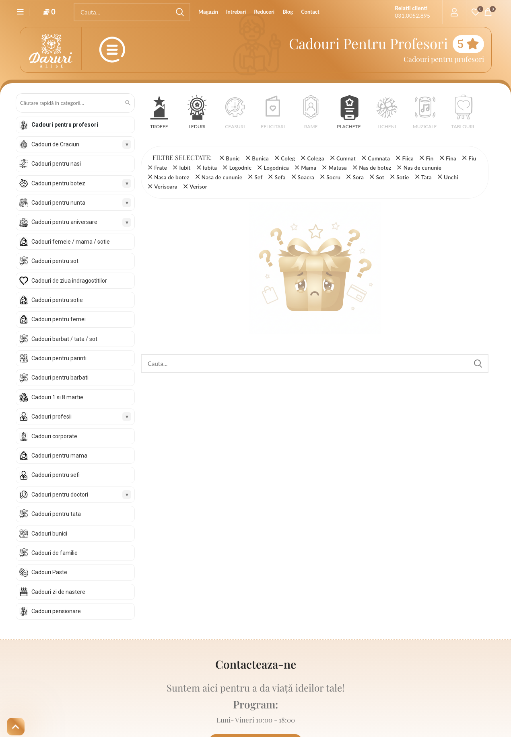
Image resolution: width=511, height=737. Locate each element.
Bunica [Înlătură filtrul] (260, 158)
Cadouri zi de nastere (58, 592)
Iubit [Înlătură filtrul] (184, 167)
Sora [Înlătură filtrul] (358, 177)
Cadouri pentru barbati (60, 377)
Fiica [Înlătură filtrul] (408, 158)
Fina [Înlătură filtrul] (451, 158)
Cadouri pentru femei (58, 319)
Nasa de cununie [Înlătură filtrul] (222, 177)
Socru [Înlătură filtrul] (333, 177)
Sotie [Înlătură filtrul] (402, 177)
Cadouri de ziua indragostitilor (69, 280)
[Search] (132, 12)
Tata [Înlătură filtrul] (426, 177)
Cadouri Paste (49, 572)
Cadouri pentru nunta (58, 202)
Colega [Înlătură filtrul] (315, 158)
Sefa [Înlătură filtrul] (280, 177)
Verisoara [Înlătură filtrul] (165, 186)
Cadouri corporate (54, 436)
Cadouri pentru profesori (64, 124)
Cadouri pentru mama (59, 455)
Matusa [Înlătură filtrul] (337, 167)
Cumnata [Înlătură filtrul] (379, 158)
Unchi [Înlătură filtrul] (451, 177)
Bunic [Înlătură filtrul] (233, 158)
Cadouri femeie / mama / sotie (70, 241)
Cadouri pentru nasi (56, 163)
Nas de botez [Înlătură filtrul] (375, 167)
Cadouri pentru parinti (59, 358)
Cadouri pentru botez (58, 183)
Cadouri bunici (49, 533)
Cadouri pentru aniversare (64, 222)
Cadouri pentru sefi (55, 475)
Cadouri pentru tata (56, 514)
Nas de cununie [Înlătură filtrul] (422, 167)
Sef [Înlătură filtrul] (259, 177)
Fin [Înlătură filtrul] (429, 158)
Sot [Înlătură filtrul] (380, 177)
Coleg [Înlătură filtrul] (288, 158)
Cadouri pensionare (56, 611)
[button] (159, 114)
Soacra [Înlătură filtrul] (306, 177)
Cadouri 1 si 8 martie (57, 397)
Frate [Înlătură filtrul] (160, 167)
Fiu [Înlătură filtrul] (472, 158)
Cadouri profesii (51, 416)
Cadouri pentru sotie (57, 300)
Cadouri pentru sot (54, 261)
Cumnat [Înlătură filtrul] (346, 158)
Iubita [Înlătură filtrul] (210, 167)
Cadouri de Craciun (55, 144)
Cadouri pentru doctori (59, 494)
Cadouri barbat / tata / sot (64, 339)
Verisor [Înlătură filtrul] (198, 186)
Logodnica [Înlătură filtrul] (276, 167)
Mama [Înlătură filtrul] (308, 167)
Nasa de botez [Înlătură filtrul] (171, 177)
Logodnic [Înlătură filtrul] (240, 167)
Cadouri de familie (54, 553)
